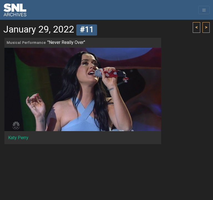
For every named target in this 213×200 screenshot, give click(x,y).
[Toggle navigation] (204, 10)
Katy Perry (18, 137)
